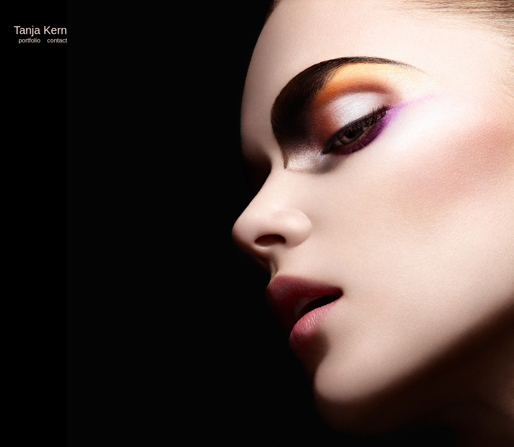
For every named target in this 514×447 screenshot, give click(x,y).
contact (57, 40)
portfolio (29, 40)
